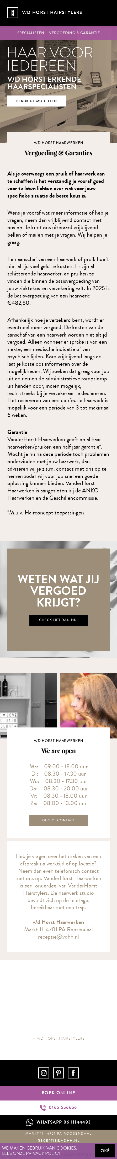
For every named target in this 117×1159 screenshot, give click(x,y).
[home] (42, 13)
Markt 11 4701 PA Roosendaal (58, 1133)
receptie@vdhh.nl (58, 937)
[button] (104, 13)
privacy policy (43, 1153)
